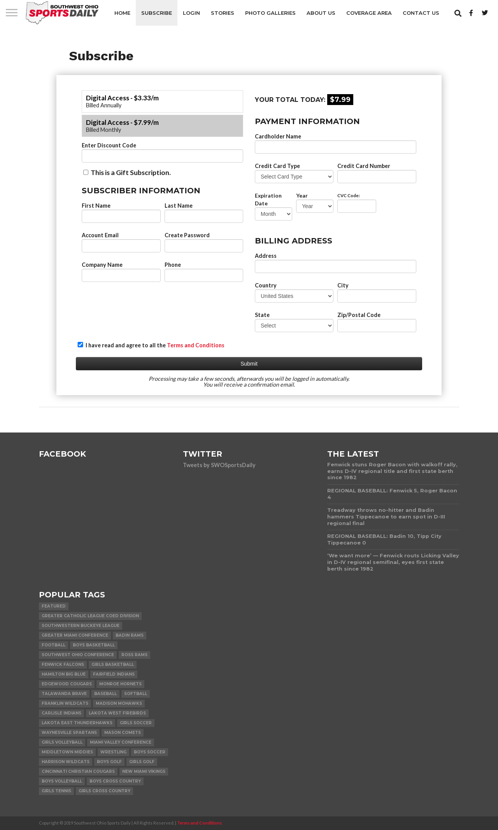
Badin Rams (130, 635)
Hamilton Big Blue (64, 674)
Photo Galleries (270, 13)
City (343, 285)
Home (122, 13)
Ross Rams (134, 654)
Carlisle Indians (61, 713)
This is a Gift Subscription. (127, 172)
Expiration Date (268, 199)
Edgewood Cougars (67, 683)
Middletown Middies (67, 752)
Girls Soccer (136, 722)
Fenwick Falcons (63, 664)
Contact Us (421, 13)
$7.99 (340, 99)
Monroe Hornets (120, 683)
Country (266, 285)
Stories (222, 13)
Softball (135, 693)
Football (53, 645)
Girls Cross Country (104, 790)
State (262, 315)
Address (266, 255)
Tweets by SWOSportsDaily (219, 465)
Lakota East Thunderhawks (77, 722)
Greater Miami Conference (75, 635)
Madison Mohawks (119, 703)
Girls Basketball (112, 664)
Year (302, 195)
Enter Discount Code (109, 145)
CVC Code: (348, 195)
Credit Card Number (363, 166)
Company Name (102, 264)
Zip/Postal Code (359, 315)
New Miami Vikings (143, 771)
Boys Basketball (94, 645)
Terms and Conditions (195, 345)
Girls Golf (141, 761)
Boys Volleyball (62, 781)
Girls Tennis (56, 790)
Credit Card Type (277, 166)
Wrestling (113, 752)
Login (191, 13)
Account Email (100, 235)
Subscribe (156, 13)
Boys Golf (109, 761)
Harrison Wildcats (65, 761)
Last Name (179, 205)
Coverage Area (369, 13)
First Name (96, 205)
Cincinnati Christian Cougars (78, 771)
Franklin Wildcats (65, 703)
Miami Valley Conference (120, 742)
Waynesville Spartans (69, 732)
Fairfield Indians (114, 674)
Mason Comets (122, 732)
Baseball (105, 693)
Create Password (187, 235)
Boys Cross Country (115, 781)
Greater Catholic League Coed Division (90, 615)
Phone (173, 264)
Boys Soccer (149, 752)
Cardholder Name (278, 136)
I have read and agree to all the (150, 345)
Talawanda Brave (64, 693)
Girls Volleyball (62, 742)
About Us (321, 13)
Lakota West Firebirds (117, 713)
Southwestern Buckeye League (80, 625)
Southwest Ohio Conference (78, 654)
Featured (54, 606)
